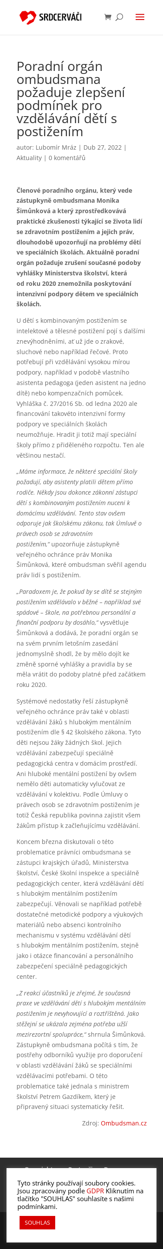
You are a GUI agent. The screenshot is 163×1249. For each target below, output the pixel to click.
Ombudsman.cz (124, 1123)
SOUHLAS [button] (37, 1222)
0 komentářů (67, 158)
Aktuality (29, 158)
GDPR (95, 1190)
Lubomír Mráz (56, 147)
